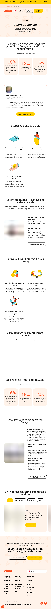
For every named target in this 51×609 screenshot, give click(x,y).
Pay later (6, 588)
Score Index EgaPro (29, 583)
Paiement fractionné (18, 577)
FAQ (16, 591)
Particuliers (16, 6)
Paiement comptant (6, 592)
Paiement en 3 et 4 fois (8, 581)
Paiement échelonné (17, 581)
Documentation (30, 592)
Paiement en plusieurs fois (7, 577)
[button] (2, 606)
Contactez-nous (31, 590)
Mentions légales (18, 602)
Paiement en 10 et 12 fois (8, 585)
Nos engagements (30, 579)
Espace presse (30, 587)
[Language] (15, 10)
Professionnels (8, 6)
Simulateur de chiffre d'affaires (19, 585)
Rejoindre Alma (30, 576)
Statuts (29, 595)
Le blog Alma (18, 588)
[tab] (10, 500)
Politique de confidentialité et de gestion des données (17, 604)
